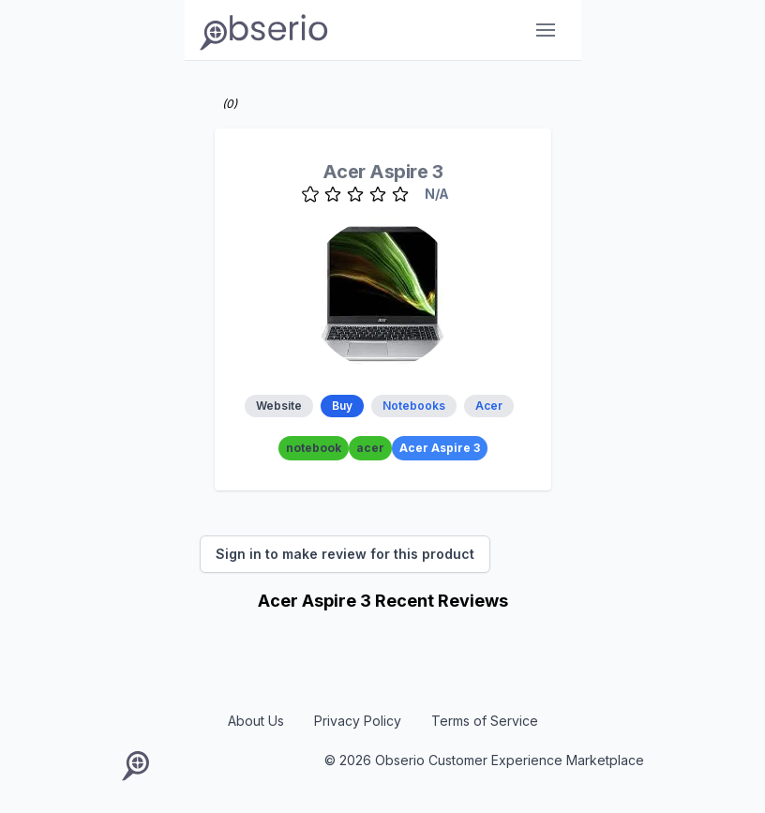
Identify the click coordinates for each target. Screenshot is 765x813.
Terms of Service (484, 721)
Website (279, 406)
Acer (488, 406)
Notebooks (413, 406)
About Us (256, 721)
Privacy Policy (357, 721)
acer (370, 448)
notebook (313, 448)
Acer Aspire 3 (382, 171)
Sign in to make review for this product (345, 554)
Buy (342, 406)
